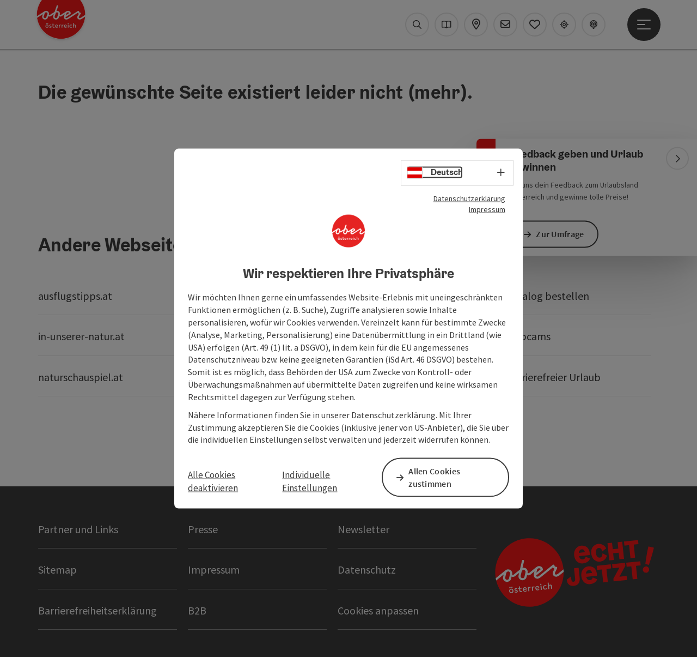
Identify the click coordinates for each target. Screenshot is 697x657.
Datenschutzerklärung (469, 198)
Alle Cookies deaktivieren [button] (213, 480)
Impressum (487, 209)
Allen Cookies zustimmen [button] (436, 477)
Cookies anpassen (378, 610)
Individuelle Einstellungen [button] (309, 480)
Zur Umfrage (562, 233)
